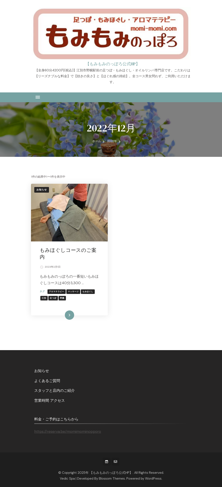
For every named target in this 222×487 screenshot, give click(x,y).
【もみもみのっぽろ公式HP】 (112, 64)
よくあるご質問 (47, 380)
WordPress (153, 478)
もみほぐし (87, 291)
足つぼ (53, 298)
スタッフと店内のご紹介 (54, 390)
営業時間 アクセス (49, 400)
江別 (44, 298)
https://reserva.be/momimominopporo (67, 431)
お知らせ (41, 189)
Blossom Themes (112, 478)
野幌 (62, 298)
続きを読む (63, 314)
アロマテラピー (56, 291)
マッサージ (73, 291)
